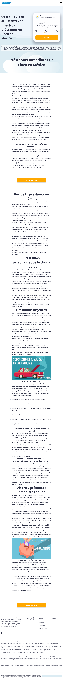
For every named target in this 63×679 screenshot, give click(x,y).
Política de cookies (43, 627)
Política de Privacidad (41, 621)
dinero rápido (38, 128)
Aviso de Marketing (44, 628)
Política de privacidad (21, 642)
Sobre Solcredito (30, 623)
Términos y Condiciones (42, 624)
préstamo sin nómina (19, 581)
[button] (61, 3)
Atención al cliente (56, 621)
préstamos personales (27, 497)
